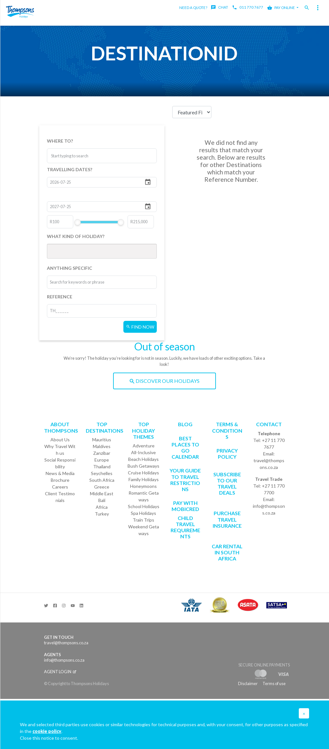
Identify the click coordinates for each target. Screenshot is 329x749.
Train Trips (143, 520)
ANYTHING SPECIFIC (69, 268)
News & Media (60, 473)
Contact (269, 424)
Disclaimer (248, 683)
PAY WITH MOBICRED (185, 506)
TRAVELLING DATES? (69, 169)
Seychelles (101, 473)
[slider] (78, 222)
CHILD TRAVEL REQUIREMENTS (185, 527)
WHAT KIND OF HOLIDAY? (75, 236)
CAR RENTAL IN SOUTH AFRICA (227, 552)
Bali (101, 500)
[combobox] (75, 156)
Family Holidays (144, 479)
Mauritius (101, 439)
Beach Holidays (143, 459)
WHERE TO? (60, 141)
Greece (101, 486)
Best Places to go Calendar (185, 447)
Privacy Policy (227, 453)
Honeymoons (143, 486)
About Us (60, 439)
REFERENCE (59, 296)
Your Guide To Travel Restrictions (185, 479)
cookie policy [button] (46, 731)
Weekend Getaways (143, 530)
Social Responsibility (60, 463)
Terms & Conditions (227, 430)
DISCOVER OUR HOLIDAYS (164, 381)
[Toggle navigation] (318, 8)
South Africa (101, 480)
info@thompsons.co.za (269, 509)
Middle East (101, 493)
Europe (101, 460)
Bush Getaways (143, 466)
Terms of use (274, 683)
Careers (60, 486)
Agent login (60, 671)
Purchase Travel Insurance (227, 519)
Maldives (102, 446)
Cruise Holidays (143, 472)
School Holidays (143, 506)
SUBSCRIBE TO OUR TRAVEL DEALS (227, 483)
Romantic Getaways (144, 496)
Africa (102, 507)
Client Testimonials (60, 497)
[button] (304, 713)
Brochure (60, 480)
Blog (185, 424)
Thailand (102, 466)
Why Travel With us (60, 450)
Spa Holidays (143, 513)
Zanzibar (101, 453)
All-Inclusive (143, 452)
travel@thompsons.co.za (268, 464)
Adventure (144, 445)
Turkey (102, 513)
